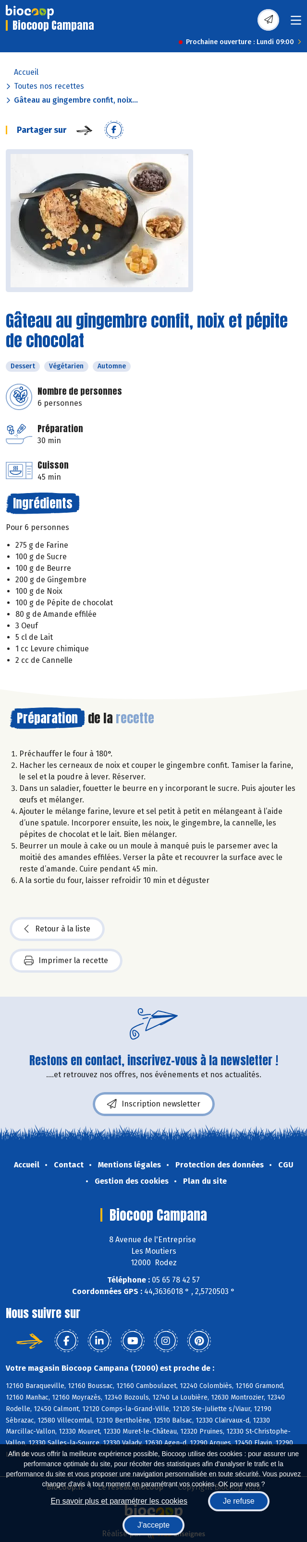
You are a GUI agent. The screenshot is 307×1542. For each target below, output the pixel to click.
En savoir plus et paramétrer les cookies (118, 1501)
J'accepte (153, 1525)
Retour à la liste (57, 929)
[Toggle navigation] (296, 23)
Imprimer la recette (66, 960)
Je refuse (239, 1501)
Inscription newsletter (153, 1104)
